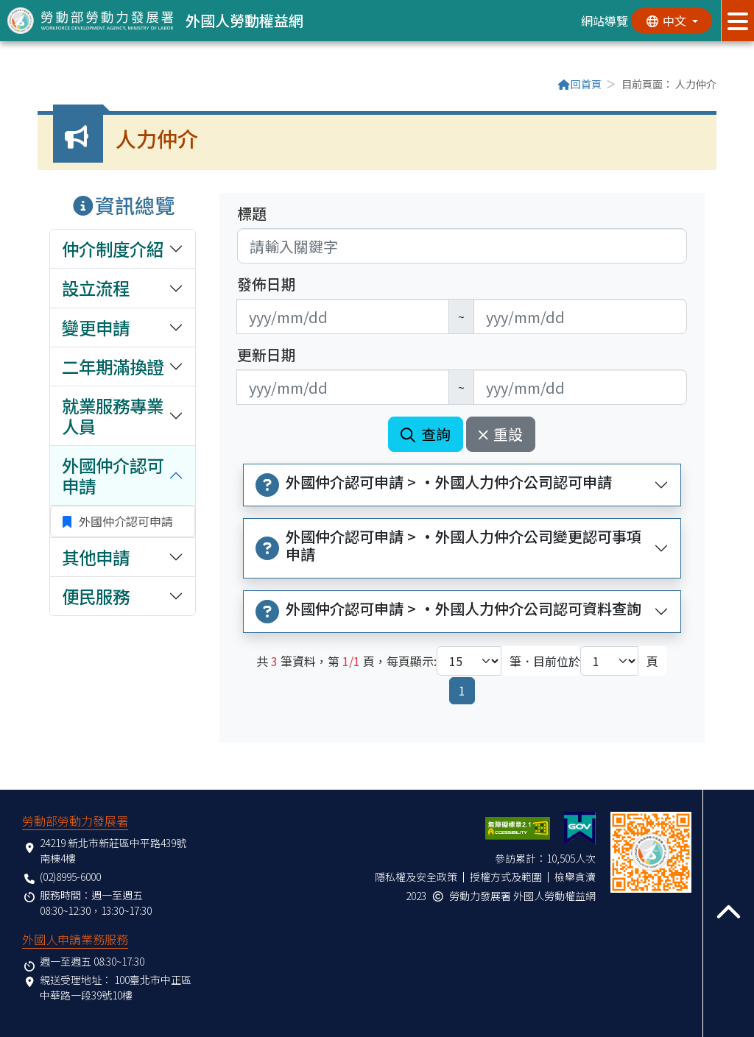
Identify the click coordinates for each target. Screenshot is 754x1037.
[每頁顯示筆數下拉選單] (469, 661)
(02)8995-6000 (70, 876)
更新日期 (266, 355)
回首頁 (579, 84)
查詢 (426, 434)
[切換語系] (672, 21)
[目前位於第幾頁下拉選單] (609, 661)
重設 (501, 434)
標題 (252, 213)
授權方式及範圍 (506, 876)
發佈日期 (266, 284)
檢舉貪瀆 (575, 876)
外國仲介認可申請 (124, 521)
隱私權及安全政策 (416, 876)
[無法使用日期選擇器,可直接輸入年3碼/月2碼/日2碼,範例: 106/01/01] (343, 316)
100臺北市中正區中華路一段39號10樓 (115, 987)
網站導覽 (604, 20)
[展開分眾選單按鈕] (737, 20)
